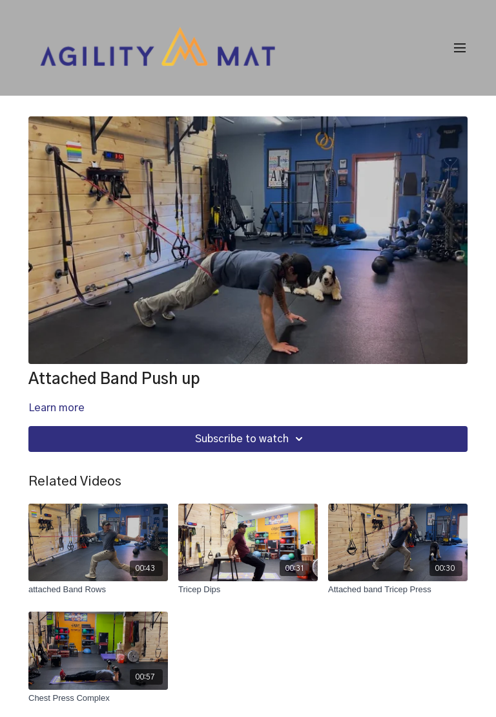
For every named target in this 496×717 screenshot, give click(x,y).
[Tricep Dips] (248, 589)
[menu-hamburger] (460, 48)
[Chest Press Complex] (98, 698)
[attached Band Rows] (98, 589)
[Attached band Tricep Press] (398, 589)
